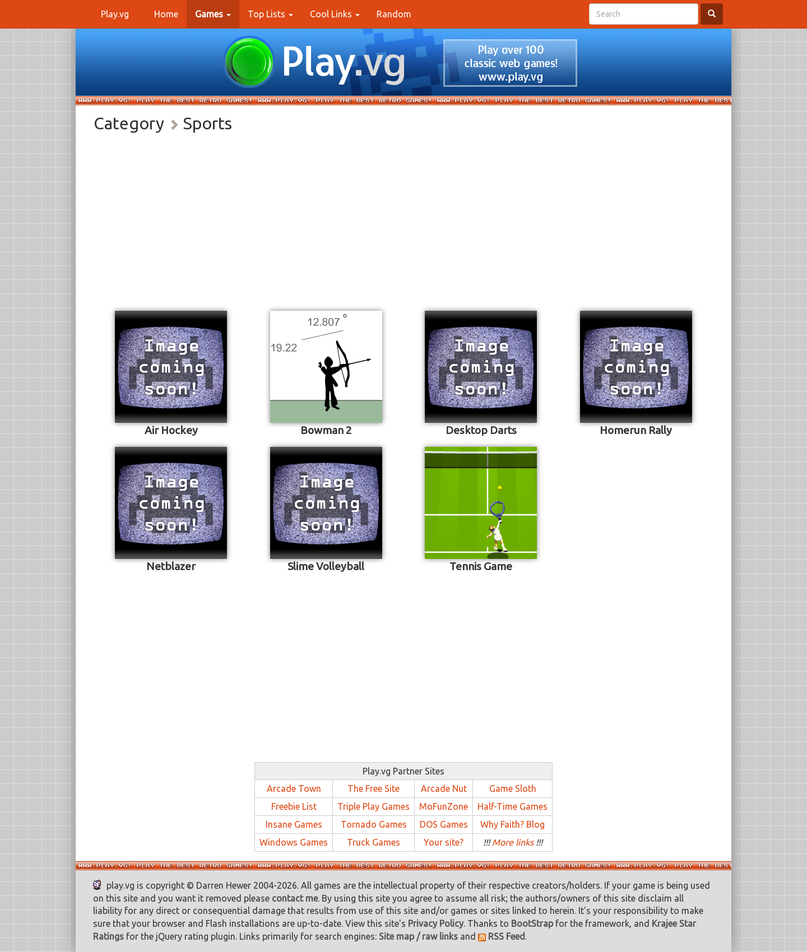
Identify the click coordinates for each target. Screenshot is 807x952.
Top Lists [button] (270, 14)
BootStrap (532, 923)
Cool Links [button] (335, 14)
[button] (213, 14)
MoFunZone (443, 806)
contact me (295, 898)
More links (513, 842)
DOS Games (444, 824)
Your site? (443, 842)
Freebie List (294, 806)
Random (394, 14)
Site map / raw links (418, 936)
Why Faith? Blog (512, 824)
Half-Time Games (512, 806)
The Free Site (373, 788)
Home (170, 13)
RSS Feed (501, 936)
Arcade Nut (444, 788)
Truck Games (373, 842)
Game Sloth (512, 788)
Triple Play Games (373, 806)
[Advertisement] (403, 219)
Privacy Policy (435, 923)
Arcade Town (294, 788)
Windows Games (293, 842)
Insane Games (294, 824)
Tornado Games (374, 824)
